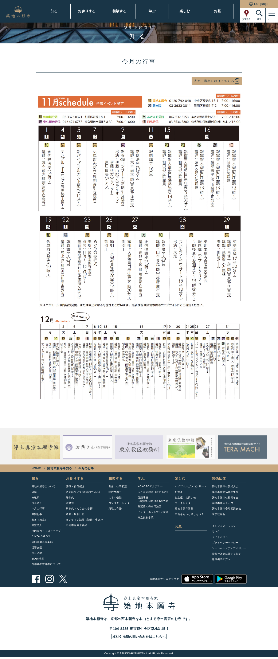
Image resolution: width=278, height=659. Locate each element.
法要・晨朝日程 (75, 515)
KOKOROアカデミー (150, 487)
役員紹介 (37, 504)
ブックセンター (184, 504)
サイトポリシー (221, 538)
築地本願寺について (43, 487)
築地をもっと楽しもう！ (189, 515)
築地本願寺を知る (59, 469)
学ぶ (152, 11)
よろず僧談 (115, 498)
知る (54, 11)
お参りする (87, 11)
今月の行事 (38, 509)
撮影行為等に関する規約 (226, 554)
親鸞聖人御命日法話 (149, 507)
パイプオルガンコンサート (191, 487)
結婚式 (70, 504)
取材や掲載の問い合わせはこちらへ (139, 638)
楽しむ (185, 11)
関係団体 (219, 479)
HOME (36, 469)
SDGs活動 (38, 559)
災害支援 (37, 548)
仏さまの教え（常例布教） (153, 492)
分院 (34, 492)
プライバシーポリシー (225, 543)
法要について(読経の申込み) (83, 492)
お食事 (179, 492)
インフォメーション (224, 527)
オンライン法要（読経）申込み (84, 520)
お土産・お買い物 (185, 498)
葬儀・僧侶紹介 (75, 487)
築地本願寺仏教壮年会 (225, 492)
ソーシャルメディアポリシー (229, 549)
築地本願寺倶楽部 (42, 542)
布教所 (36, 498)
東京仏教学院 (146, 518)
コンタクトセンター (120, 504)
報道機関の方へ (221, 560)
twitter (63, 580)
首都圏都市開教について (46, 565)
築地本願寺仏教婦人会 (225, 487)
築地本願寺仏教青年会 (225, 498)
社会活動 (37, 554)
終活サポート (117, 492)
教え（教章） (40, 520)
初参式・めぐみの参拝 (79, 509)
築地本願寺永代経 (76, 526)
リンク (216, 532)
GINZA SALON (41, 537)
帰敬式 (70, 498)
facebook (36, 580)
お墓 (217, 11)
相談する (119, 11)
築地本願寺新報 (184, 509)
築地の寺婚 (115, 509)
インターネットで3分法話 (153, 512)
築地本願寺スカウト (224, 504)
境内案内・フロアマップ (46, 531)
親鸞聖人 (37, 526)
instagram (49, 580)
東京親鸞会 (218, 515)
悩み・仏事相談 (118, 487)
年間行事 (37, 515)
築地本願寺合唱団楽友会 (226, 509)
